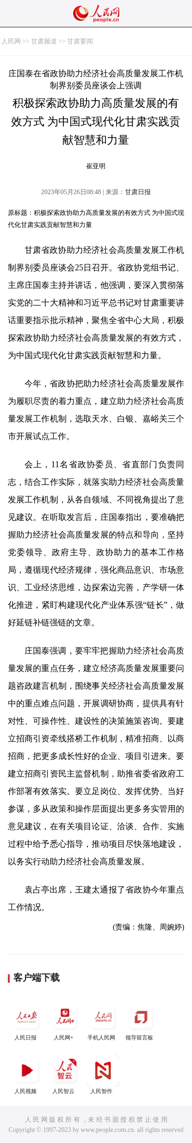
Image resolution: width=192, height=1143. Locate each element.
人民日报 (27, 1021)
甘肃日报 (138, 192)
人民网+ (65, 1021)
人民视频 (27, 1074)
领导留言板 (140, 1021)
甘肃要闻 (80, 41)
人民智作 (103, 1074)
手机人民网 (103, 1021)
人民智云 (65, 1074)
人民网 (11, 41)
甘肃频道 (44, 41)
